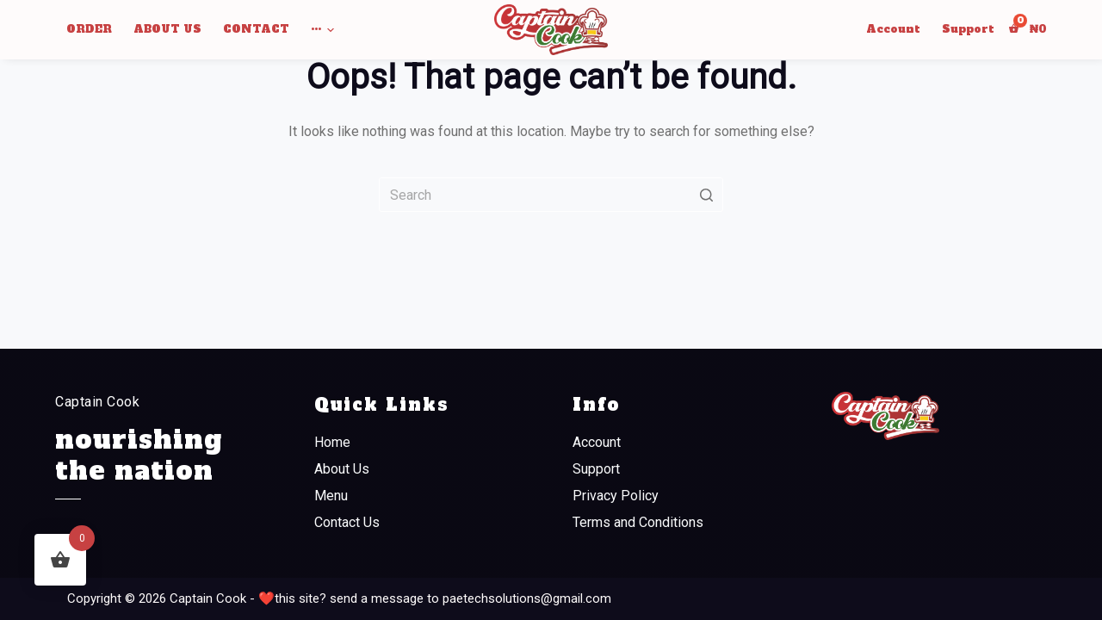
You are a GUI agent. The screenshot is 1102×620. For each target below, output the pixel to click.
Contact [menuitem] (256, 29)
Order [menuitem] (89, 29)
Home (332, 442)
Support (596, 469)
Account (597, 442)
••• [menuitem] (324, 30)
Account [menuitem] (893, 29)
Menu (331, 495)
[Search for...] (551, 194)
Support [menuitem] (968, 29)
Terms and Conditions (638, 522)
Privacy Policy (616, 495)
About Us (341, 469)
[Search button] (706, 194)
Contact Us (347, 522)
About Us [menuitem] (167, 29)
